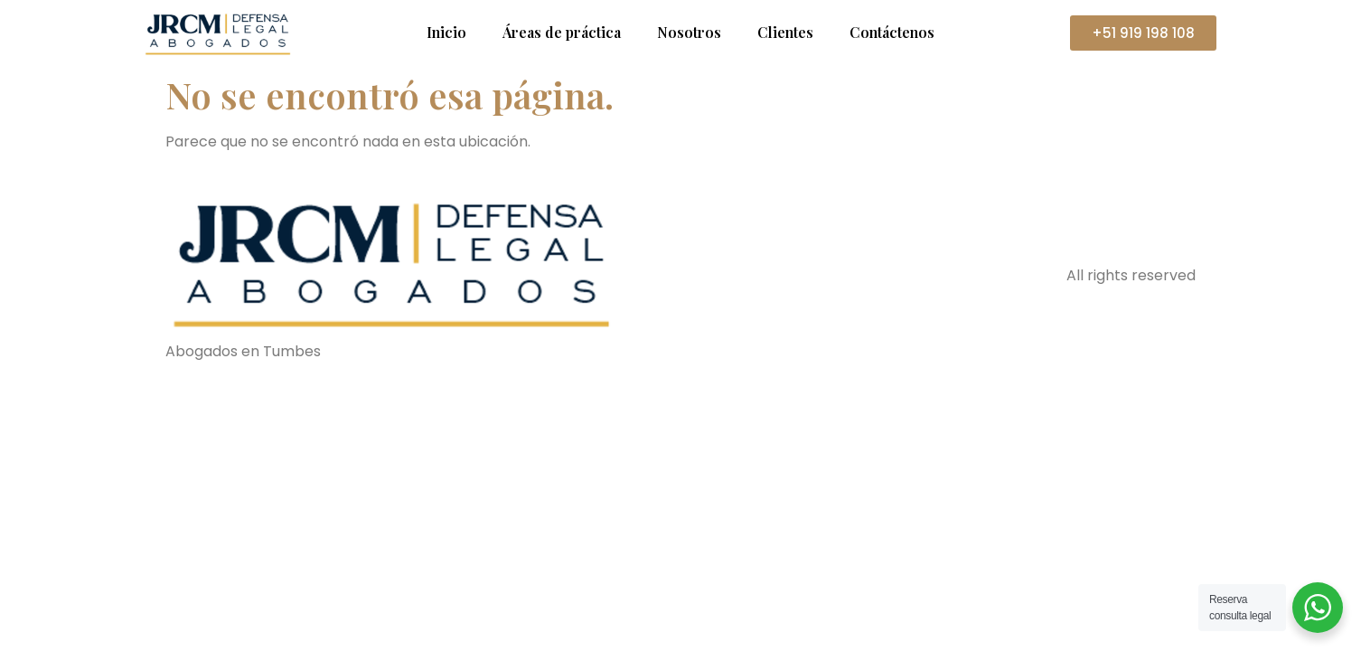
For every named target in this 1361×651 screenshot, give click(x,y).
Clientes (785, 32)
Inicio (446, 32)
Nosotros (689, 32)
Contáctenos (891, 32)
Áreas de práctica (561, 32)
